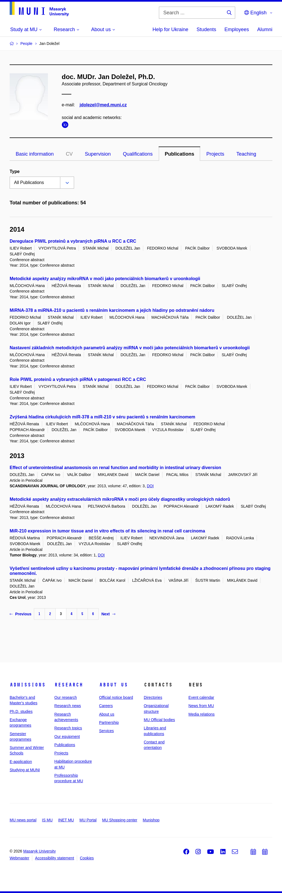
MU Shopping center (119, 820)
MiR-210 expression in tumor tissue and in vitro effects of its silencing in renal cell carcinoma (107, 531)
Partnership (109, 722)
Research (68, 685)
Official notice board (116, 697)
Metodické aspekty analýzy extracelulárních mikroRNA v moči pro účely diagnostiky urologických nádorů (120, 499)
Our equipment (67, 736)
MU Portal (87, 820)
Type (15, 171)
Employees (236, 29)
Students (206, 29)
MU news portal (23, 820)
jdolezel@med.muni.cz (103, 104)
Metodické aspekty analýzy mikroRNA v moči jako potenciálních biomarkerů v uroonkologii (105, 278)
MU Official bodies (159, 720)
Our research (65, 697)
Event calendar (201, 697)
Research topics (68, 728)
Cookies (87, 858)
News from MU (201, 705)
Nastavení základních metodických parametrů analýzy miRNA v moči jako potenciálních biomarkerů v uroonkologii (130, 347)
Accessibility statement (54, 858)
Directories (153, 697)
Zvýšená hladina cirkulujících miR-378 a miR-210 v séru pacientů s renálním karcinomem (102, 417)
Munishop (151, 820)
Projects (215, 154)
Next (108, 614)
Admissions (27, 685)
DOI (150, 486)
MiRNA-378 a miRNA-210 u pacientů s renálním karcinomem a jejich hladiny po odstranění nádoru (112, 310)
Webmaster (19, 858)
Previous (20, 614)
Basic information (35, 154)
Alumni (264, 29)
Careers (106, 705)
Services (106, 731)
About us (113, 685)
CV (69, 154)
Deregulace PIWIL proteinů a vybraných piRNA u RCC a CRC (73, 241)
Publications (179, 154)
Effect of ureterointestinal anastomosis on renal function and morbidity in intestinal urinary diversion (115, 467)
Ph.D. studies (21, 711)
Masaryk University (39, 851)
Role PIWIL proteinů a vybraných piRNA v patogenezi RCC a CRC (78, 379)
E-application (21, 761)
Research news (67, 705)
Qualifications (138, 154)
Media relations (201, 714)
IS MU (47, 820)
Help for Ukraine (170, 29)
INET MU (66, 820)
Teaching (246, 154)
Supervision (98, 154)
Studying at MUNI (25, 770)
